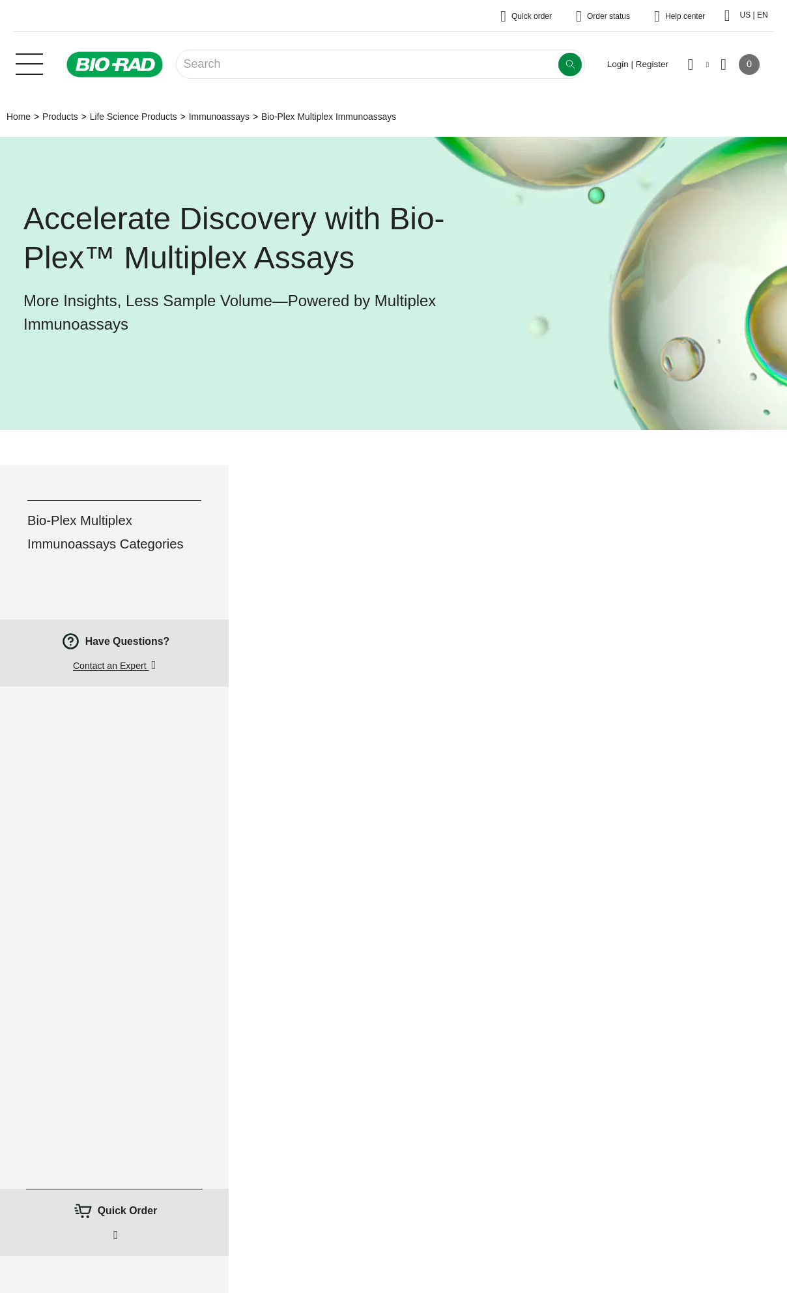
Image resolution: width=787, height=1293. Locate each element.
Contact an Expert (111, 665)
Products (60, 116)
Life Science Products (133, 116)
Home (19, 116)
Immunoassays (219, 116)
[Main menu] (29, 63)
